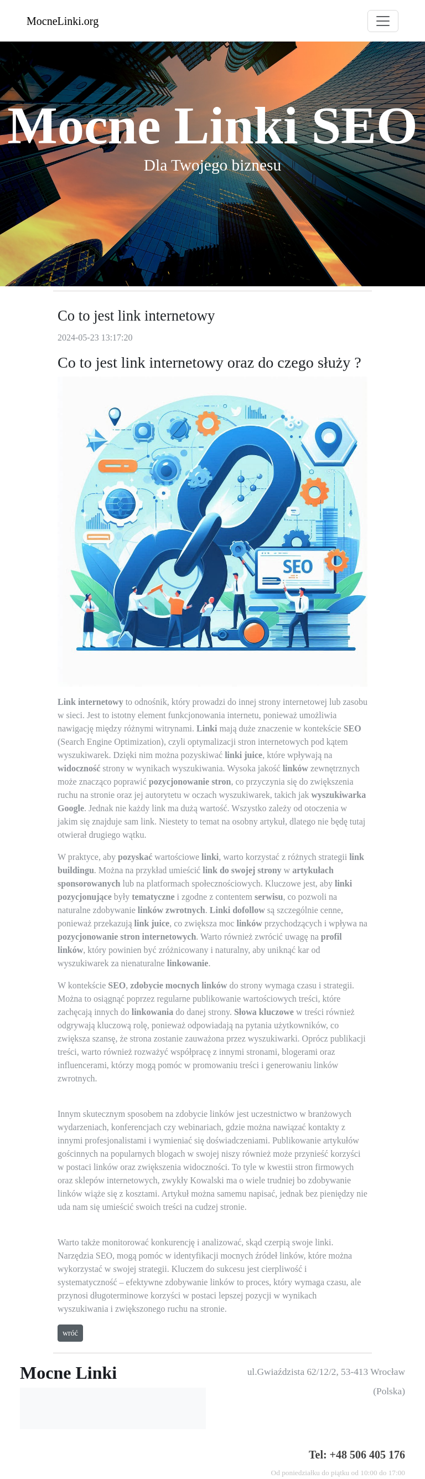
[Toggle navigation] (382, 21)
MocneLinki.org (63, 21)
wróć (70, 1333)
